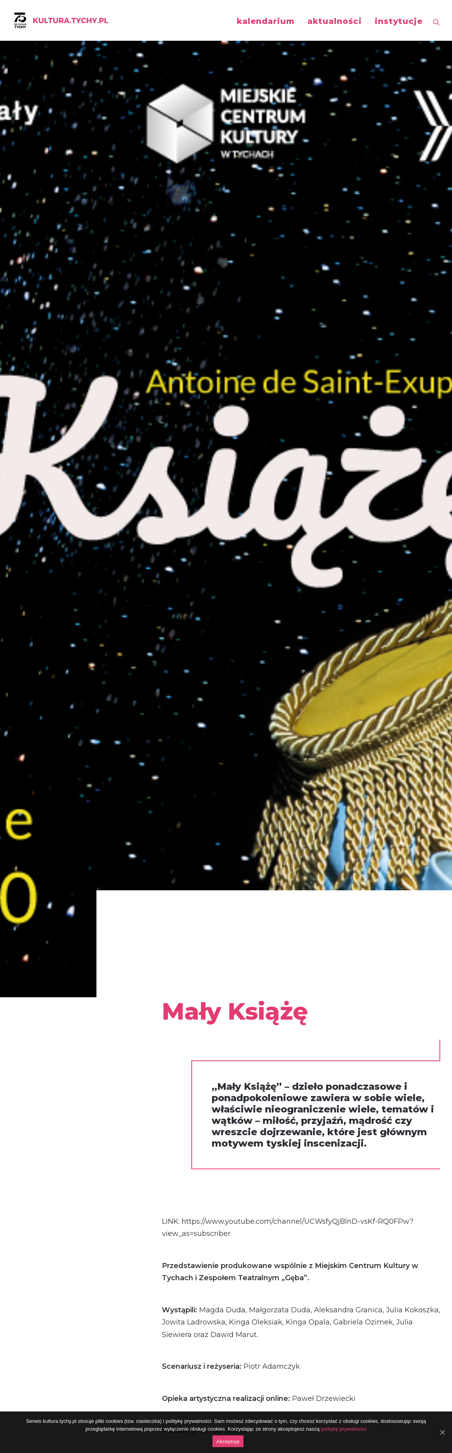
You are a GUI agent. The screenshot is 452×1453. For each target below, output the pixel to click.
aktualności (334, 21)
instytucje (399, 21)
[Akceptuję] (442, 1432)
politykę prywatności (344, 1429)
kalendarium (265, 21)
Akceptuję (228, 1441)
